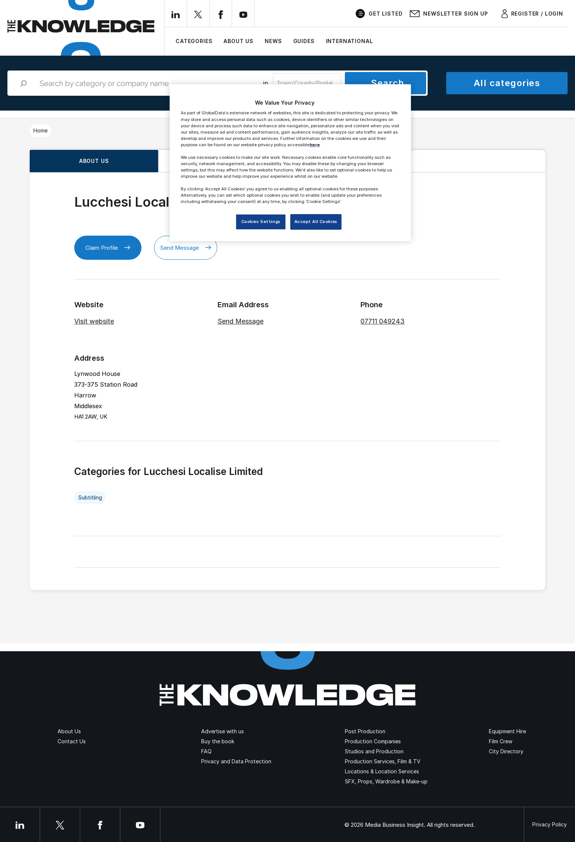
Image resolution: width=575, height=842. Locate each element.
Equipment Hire (507, 731)
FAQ (206, 751)
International (349, 41)
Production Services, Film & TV (383, 761)
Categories (194, 41)
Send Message (185, 247)
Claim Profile (107, 247)
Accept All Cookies (315, 221)
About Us (238, 41)
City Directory (506, 751)
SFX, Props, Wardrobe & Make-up (386, 781)
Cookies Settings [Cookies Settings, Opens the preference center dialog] (261, 221)
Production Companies (373, 741)
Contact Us (72, 741)
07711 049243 (382, 321)
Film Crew (500, 741)
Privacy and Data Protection (236, 761)
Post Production (365, 731)
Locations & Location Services (382, 771)
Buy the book (217, 741)
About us (94, 161)
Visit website (94, 321)
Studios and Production (374, 751)
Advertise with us (222, 731)
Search (388, 83)
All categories (507, 83)
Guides (304, 41)
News (273, 41)
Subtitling (90, 497)
